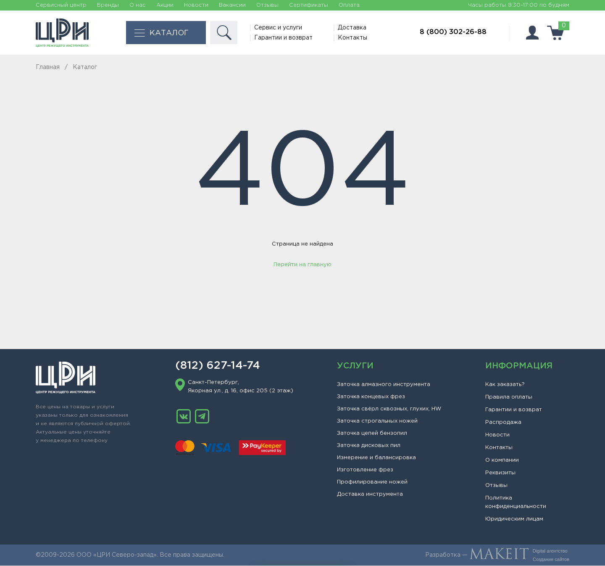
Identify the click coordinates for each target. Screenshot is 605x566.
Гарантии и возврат (284, 37)
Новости (196, 5)
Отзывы (267, 5)
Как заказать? (505, 385)
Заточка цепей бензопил (372, 433)
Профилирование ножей (372, 482)
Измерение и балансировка (376, 458)
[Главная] (62, 33)
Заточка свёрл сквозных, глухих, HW (389, 409)
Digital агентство (550, 551)
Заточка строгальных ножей (377, 421)
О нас (137, 5)
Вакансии (232, 5)
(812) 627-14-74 (217, 366)
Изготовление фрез (365, 470)
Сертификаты (308, 5)
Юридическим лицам (514, 519)
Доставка (352, 27)
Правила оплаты (508, 397)
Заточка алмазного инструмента (383, 385)
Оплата (349, 5)
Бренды (108, 5)
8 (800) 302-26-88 (453, 32)
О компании (502, 460)
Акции (165, 5)
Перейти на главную (302, 265)
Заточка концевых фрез (371, 397)
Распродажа (503, 423)
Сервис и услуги (278, 27)
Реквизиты (500, 473)
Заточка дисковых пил (368, 446)
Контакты (353, 37)
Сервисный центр (61, 5)
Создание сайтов (551, 559)
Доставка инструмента (370, 494)
